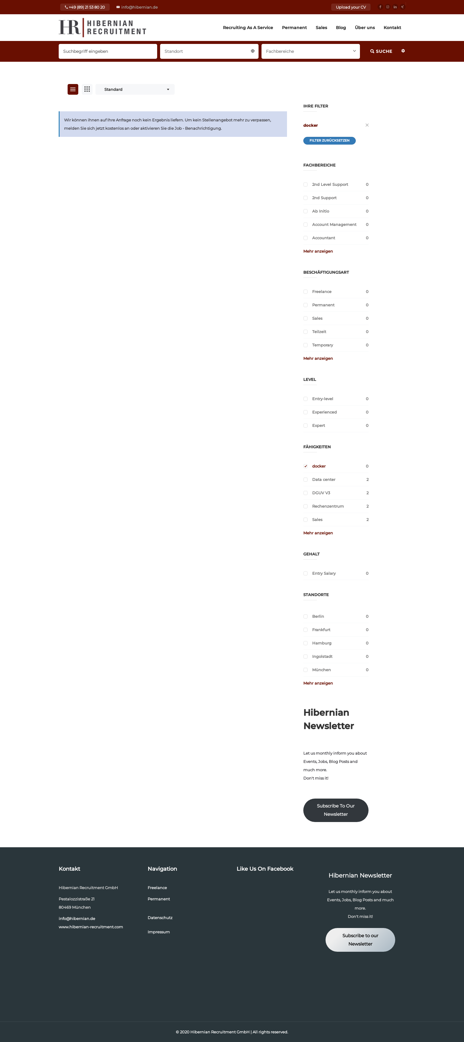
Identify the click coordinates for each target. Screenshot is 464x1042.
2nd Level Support (330, 184)
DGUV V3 (321, 492)
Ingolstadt (322, 656)
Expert (318, 425)
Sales (321, 27)
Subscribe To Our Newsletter (336, 810)
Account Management (334, 224)
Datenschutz (160, 917)
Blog (341, 27)
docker (310, 125)
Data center (323, 479)
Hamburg (321, 643)
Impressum (159, 931)
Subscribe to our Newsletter (360, 940)
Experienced (324, 412)
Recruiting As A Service (248, 27)
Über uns (365, 27)
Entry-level (322, 398)
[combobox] (209, 51)
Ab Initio (320, 211)
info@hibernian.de (139, 7)
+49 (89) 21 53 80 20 (85, 7)
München (321, 669)
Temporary (322, 345)
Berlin (318, 616)
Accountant (323, 237)
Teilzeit (319, 331)
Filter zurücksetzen (330, 140)
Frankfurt (321, 629)
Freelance (321, 291)
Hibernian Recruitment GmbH (220, 1032)
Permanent (294, 27)
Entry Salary (324, 573)
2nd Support (324, 197)
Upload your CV (351, 7)
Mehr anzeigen (318, 251)
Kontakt (392, 27)
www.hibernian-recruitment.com (91, 926)
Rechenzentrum (328, 506)
